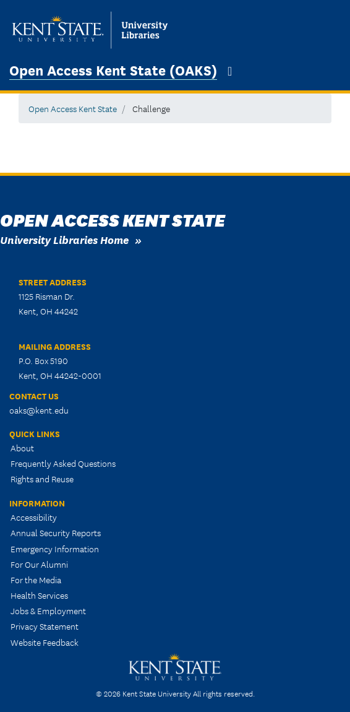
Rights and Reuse (42, 478)
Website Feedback (45, 642)
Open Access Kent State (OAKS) (113, 69)
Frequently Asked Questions (63, 463)
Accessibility (34, 517)
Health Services (39, 595)
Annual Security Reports (56, 532)
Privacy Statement (45, 626)
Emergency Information (55, 548)
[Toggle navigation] (230, 70)
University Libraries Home (64, 239)
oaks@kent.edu (39, 410)
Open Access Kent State (72, 108)
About (22, 447)
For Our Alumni (39, 564)
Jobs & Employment (48, 610)
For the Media (36, 579)
